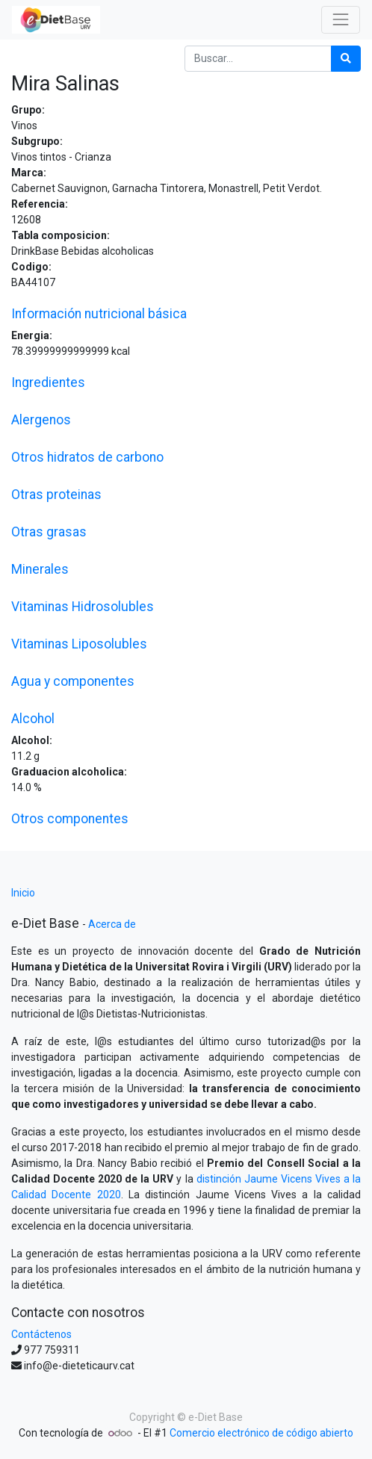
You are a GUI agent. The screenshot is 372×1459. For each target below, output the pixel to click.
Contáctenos (41, 1334)
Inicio (23, 893)
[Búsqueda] (346, 59)
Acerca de (112, 924)
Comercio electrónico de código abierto (261, 1433)
